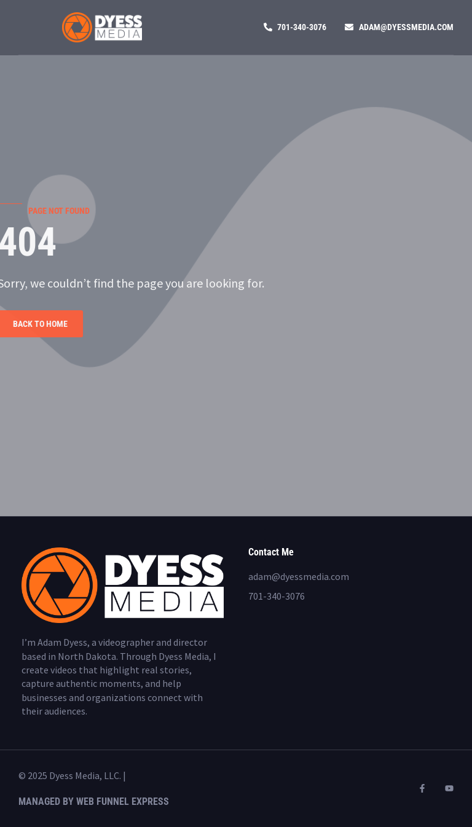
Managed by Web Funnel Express (93, 801)
